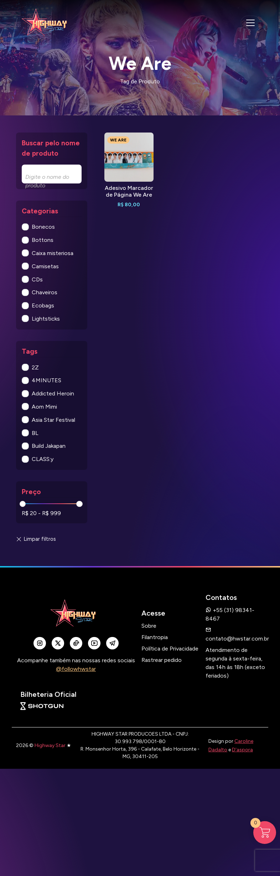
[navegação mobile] (250, 23)
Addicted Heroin (53, 393)
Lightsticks (46, 318)
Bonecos (43, 226)
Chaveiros (44, 292)
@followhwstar (76, 668)
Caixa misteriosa (52, 253)
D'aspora (242, 750)
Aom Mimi (44, 406)
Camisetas (45, 266)
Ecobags (43, 305)
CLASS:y (42, 459)
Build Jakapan (49, 445)
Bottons (42, 240)
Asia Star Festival (53, 419)
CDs (37, 279)
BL (35, 433)
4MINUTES (46, 380)
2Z (35, 367)
